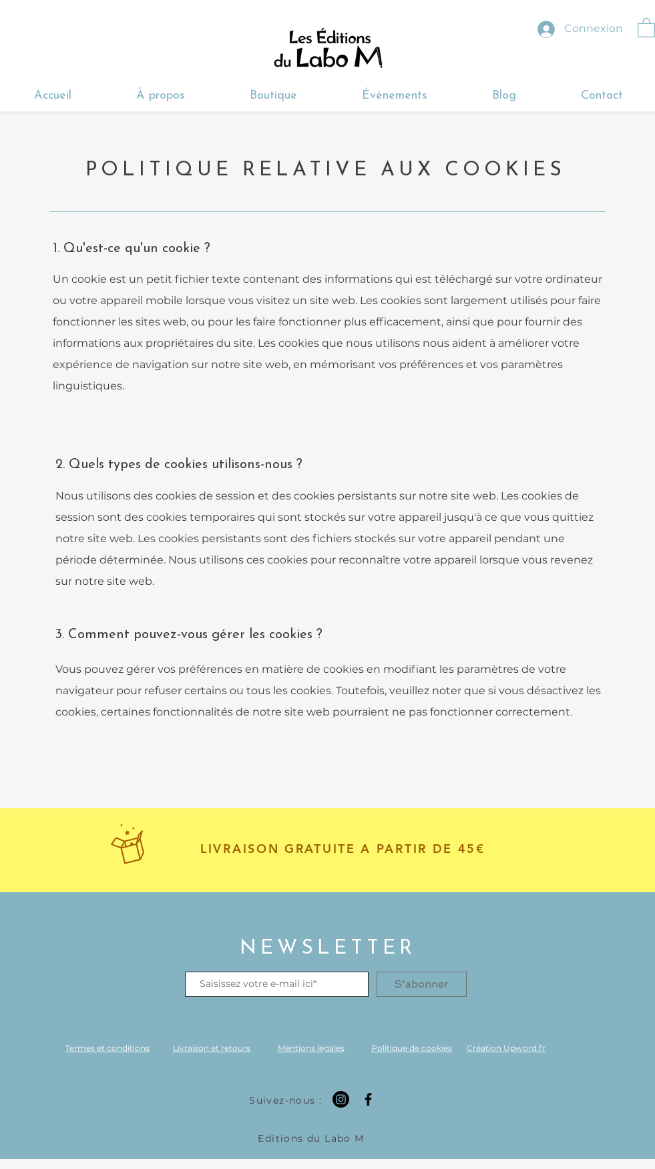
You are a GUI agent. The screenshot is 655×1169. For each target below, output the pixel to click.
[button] (646, 27)
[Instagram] (341, 1099)
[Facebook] (368, 1099)
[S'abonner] (422, 984)
